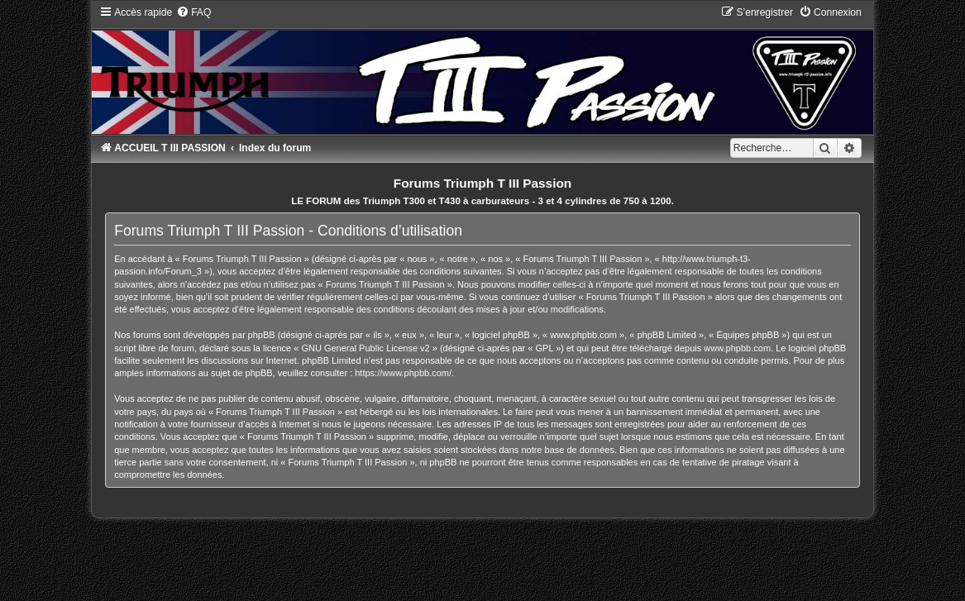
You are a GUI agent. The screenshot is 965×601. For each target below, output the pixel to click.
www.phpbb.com (737, 348)
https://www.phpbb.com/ (403, 373)
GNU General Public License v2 (365, 348)
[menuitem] (193, 12)
